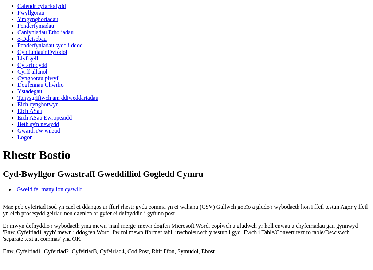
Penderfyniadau (35, 26)
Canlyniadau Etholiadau (45, 32)
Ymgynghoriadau (37, 19)
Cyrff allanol (32, 72)
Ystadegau (29, 91)
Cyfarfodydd (32, 65)
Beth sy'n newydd (38, 124)
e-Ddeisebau (32, 39)
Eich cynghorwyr (37, 104)
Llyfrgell (27, 58)
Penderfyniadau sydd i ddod (50, 45)
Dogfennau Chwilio (40, 85)
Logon (25, 137)
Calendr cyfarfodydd (41, 6)
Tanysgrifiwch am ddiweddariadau (57, 98)
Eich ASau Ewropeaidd (44, 117)
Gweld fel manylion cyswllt (49, 189)
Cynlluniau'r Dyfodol (42, 52)
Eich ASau (29, 111)
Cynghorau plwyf (37, 78)
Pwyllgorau (30, 12)
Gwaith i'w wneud (38, 131)
